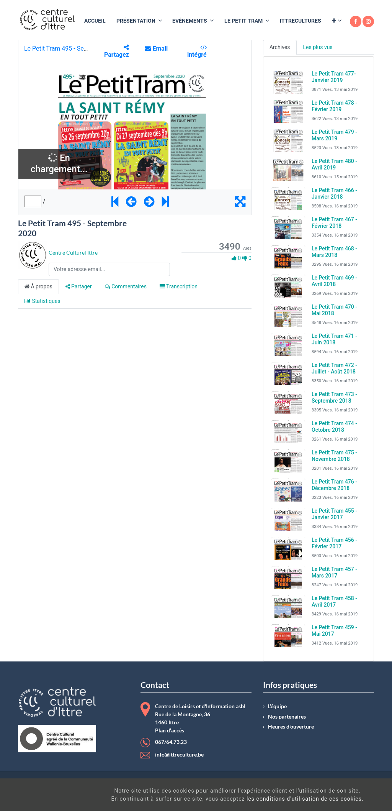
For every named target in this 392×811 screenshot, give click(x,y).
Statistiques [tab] (42, 301)
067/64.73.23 (171, 742)
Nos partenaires (287, 717)
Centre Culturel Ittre (73, 252)
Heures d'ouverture (291, 727)
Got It (346, 796)
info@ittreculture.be (179, 755)
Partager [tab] (78, 286)
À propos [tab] (38, 286)
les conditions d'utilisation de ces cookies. (224, 799)
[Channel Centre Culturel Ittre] (32, 255)
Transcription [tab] (179, 286)
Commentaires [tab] (126, 286)
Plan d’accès (169, 730)
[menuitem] (95, 21)
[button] (336, 21)
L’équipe (277, 706)
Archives (280, 47)
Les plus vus (318, 47)
